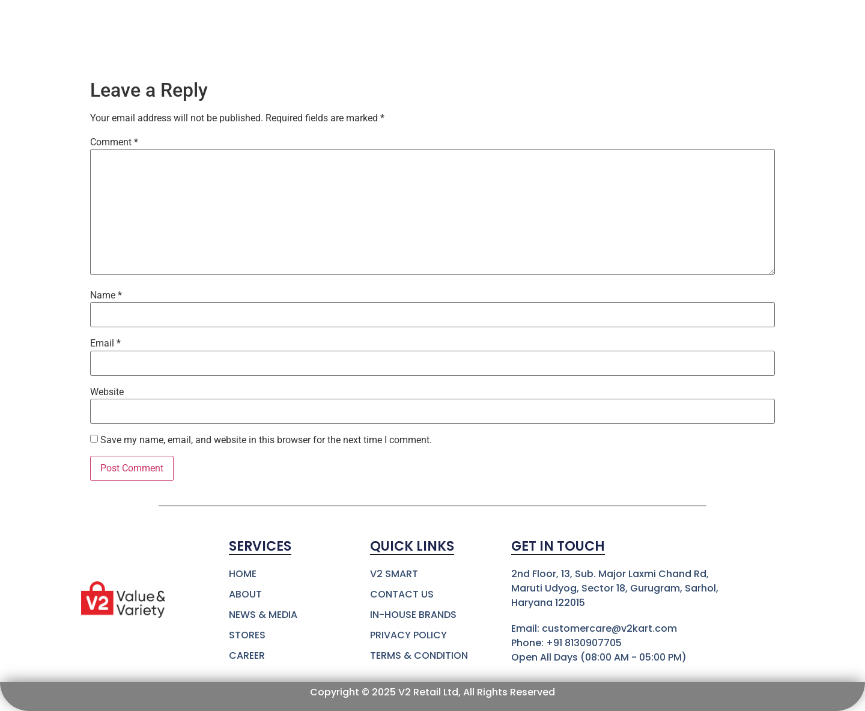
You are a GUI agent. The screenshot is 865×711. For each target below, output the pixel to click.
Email (105, 343)
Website (107, 392)
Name (106, 295)
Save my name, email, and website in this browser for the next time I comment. (266, 440)
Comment (114, 142)
